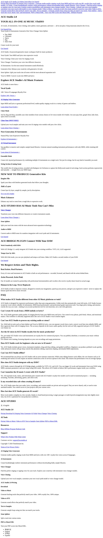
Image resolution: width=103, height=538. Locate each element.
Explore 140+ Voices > (8, 95)
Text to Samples (30, 421)
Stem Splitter (40, 421)
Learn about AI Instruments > (10, 152)
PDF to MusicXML (51, 421)
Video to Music (11, 421)
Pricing (3, 3)
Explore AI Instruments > (9, 139)
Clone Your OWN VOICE (10, 120)
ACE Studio (5, 2)
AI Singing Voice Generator (10, 99)
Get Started (35, 2)
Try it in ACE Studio (7, 194)
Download (12, 3)
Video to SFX (20, 421)
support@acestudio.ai (20, 440)
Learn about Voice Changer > (10, 217)
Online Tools (24, 2)
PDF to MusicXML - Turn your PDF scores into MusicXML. (50, 12)
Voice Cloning (52, 413)
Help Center (22, 437)
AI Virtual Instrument (8, 143)
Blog (29, 2)
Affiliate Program (76, 12)
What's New (5, 437)
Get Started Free (6, 29)
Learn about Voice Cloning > (10, 128)
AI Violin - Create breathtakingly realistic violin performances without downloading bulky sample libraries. (41, 5)
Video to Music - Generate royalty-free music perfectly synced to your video (67, 9)
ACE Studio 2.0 (14, 2)
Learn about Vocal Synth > (9, 107)
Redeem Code (20, 429)
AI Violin (34, 413)
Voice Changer (6, 210)
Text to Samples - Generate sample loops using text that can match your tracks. (62, 11)
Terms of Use (5, 447)
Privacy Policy (14, 447)
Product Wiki (13, 437)
